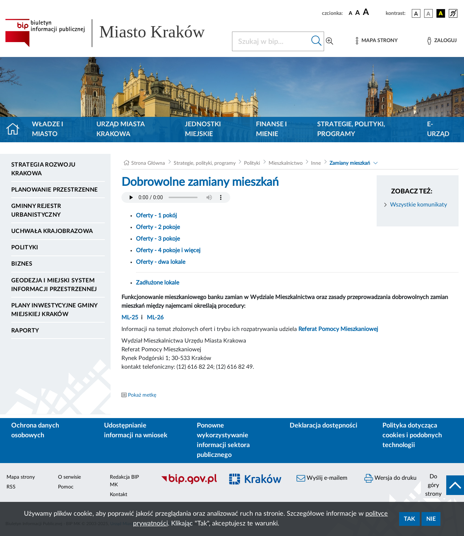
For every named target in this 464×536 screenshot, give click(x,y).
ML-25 (129, 317)
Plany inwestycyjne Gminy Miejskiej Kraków (54, 310)
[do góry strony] (442, 485)
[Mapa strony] (377, 41)
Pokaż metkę (142, 395)
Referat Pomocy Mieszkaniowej (338, 329)
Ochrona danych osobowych (35, 430)
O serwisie (69, 477)
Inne (316, 163)
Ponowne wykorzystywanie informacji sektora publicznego (223, 440)
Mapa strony (21, 477)
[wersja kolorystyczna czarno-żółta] (440, 13)
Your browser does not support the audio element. (175, 197)
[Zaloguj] (441, 41)
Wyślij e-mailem (322, 478)
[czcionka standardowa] (350, 13)
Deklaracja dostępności (323, 425)
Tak (409, 519)
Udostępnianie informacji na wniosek (135, 430)
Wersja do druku (390, 478)
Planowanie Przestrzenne (54, 190)
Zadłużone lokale (157, 283)
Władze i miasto (47, 129)
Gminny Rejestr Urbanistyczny (36, 210)
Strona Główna (148, 163)
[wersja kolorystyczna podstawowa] (416, 13)
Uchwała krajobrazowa (52, 231)
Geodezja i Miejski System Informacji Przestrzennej (54, 285)
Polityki (24, 247)
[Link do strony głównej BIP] (114, 33)
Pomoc (66, 487)
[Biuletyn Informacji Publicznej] (188, 483)
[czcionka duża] (373, 12)
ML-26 (155, 317)
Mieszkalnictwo (286, 163)
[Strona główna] (15, 129)
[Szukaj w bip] (316, 41)
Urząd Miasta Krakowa (120, 129)
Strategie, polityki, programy (351, 129)
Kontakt (118, 494)
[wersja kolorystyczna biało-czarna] (428, 13)
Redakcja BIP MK (124, 481)
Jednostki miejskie (203, 129)
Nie (431, 519)
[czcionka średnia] (358, 13)
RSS (11, 487)
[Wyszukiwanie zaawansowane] (329, 41)
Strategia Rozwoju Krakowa (43, 169)
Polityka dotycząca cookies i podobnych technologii (412, 435)
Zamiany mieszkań (350, 163)
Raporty (25, 331)
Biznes (21, 264)
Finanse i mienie (271, 129)
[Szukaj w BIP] (271, 41)
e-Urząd (438, 129)
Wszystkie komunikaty (418, 205)
